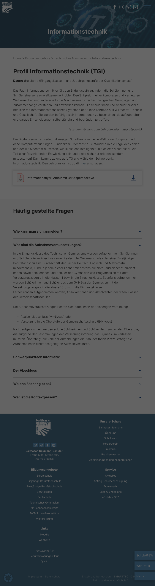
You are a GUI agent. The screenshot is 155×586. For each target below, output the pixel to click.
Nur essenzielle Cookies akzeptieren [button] (77, 325)
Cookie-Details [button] (60, 345)
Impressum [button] (96, 345)
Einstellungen (66, 301)
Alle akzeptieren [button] (44, 314)
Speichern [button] (111, 314)
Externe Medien (94, 267)
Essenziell (90, 245)
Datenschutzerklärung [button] (79, 345)
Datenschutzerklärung (52, 298)
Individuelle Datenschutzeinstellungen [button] (77, 336)
